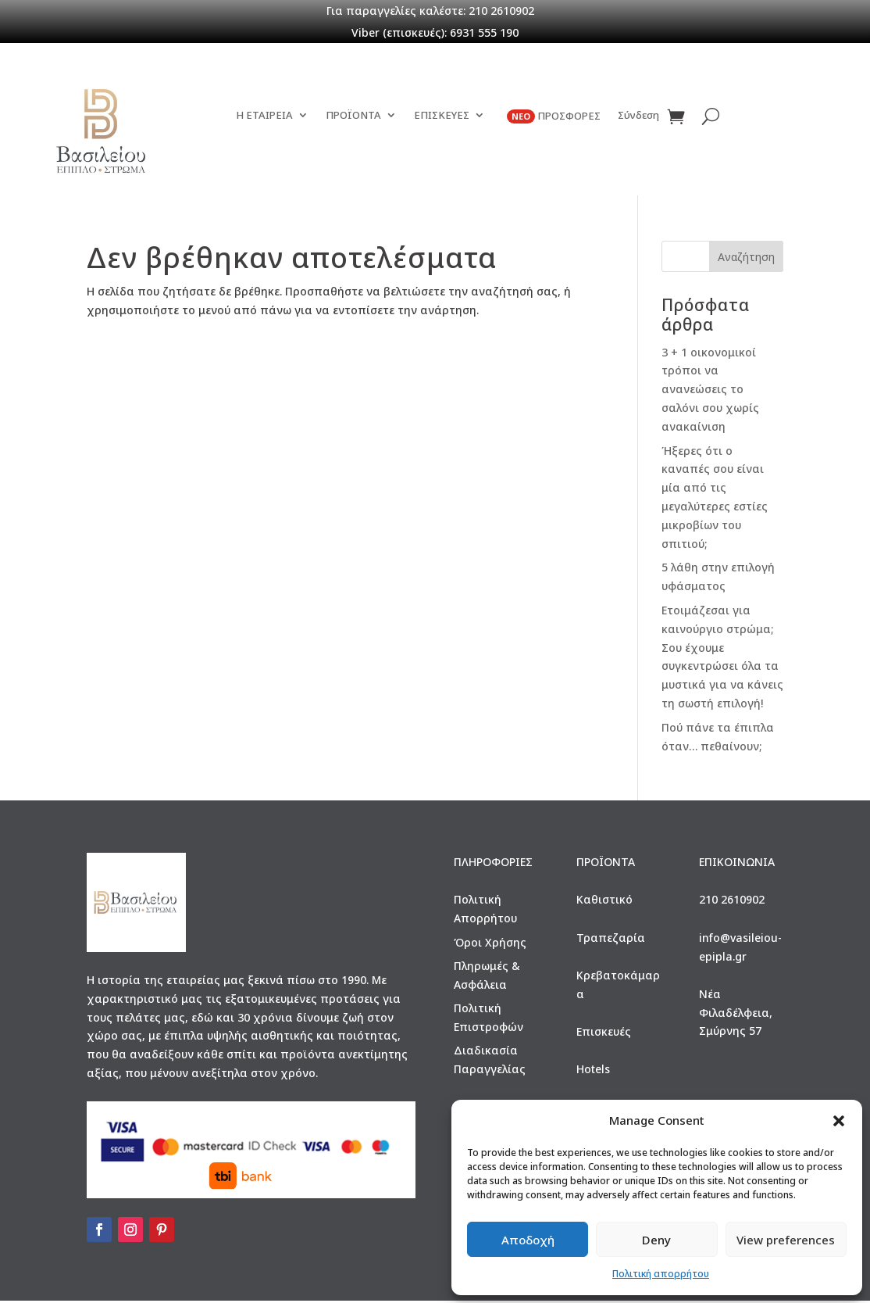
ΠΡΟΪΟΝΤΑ (353, 137)
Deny (656, 1240)
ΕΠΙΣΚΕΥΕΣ (441, 137)
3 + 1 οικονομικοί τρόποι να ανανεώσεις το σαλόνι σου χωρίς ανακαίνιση (710, 391)
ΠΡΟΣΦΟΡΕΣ (554, 138)
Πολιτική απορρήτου (660, 1273)
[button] (839, 1121)
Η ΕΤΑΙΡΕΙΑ (264, 137)
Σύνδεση (638, 137)
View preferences (785, 1240)
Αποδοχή (527, 1240)
